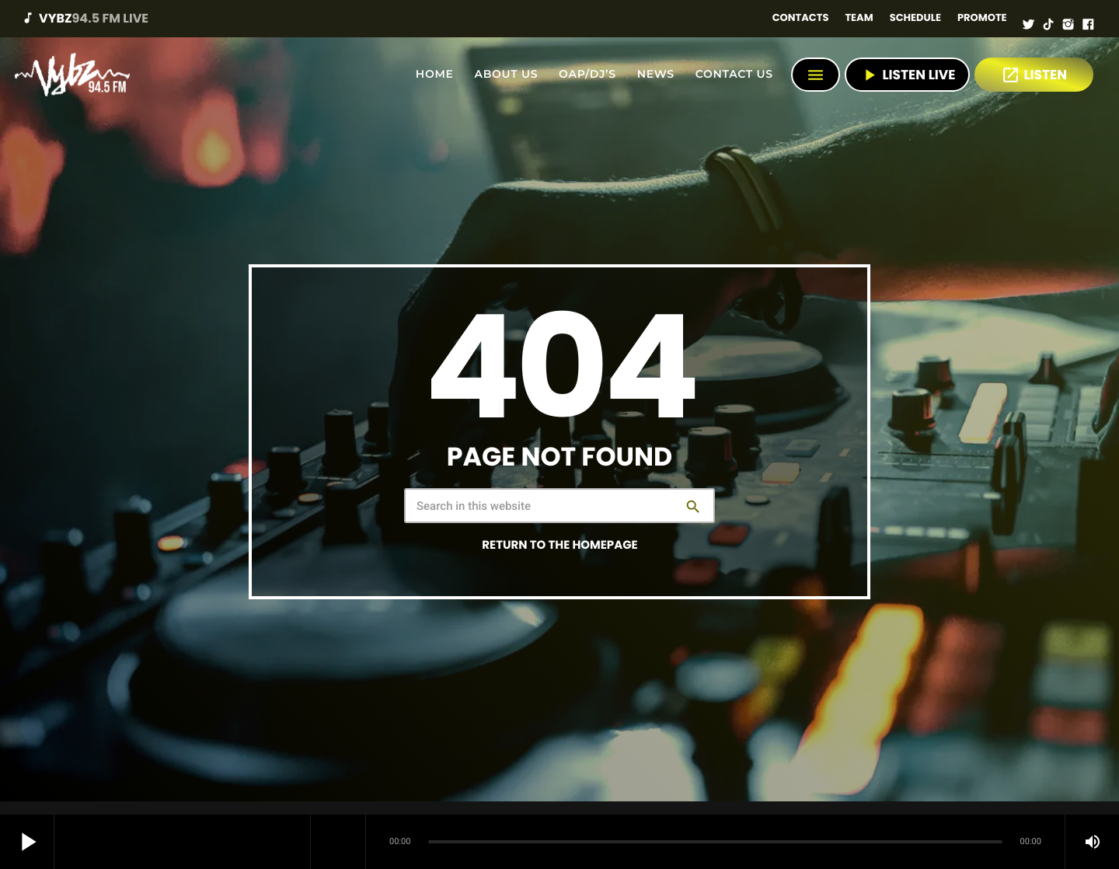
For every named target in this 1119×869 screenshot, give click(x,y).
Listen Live (907, 75)
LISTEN (1034, 75)
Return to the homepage (559, 545)
